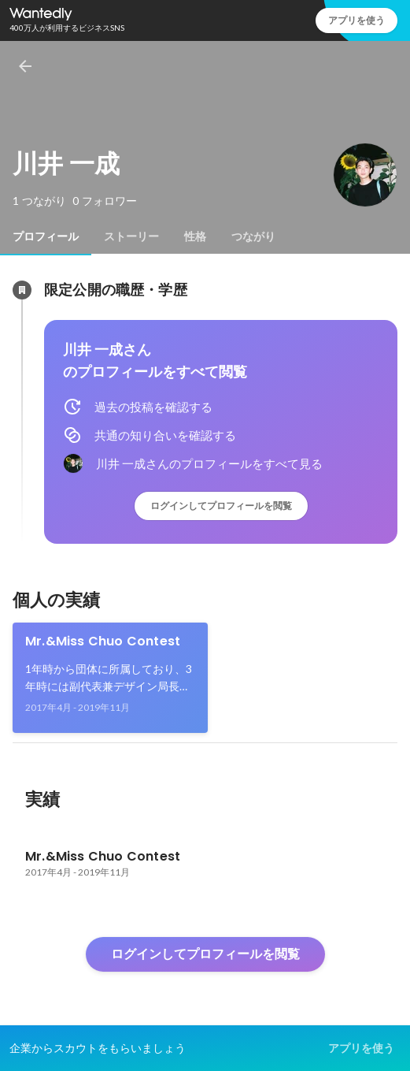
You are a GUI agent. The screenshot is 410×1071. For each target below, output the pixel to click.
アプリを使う (356, 20)
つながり (253, 236)
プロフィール (46, 236)
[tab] (45, 236)
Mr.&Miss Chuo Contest (102, 641)
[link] (110, 678)
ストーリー (131, 236)
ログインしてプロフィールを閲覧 (221, 505)
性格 (195, 236)
